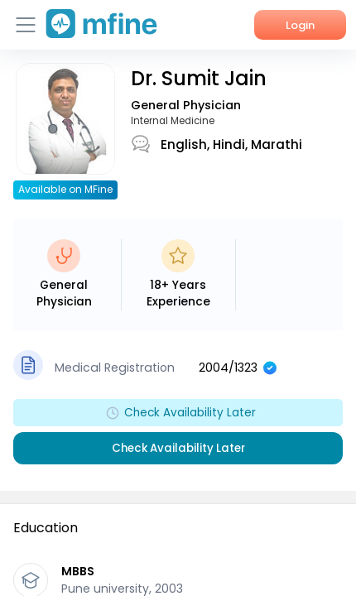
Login (300, 25)
